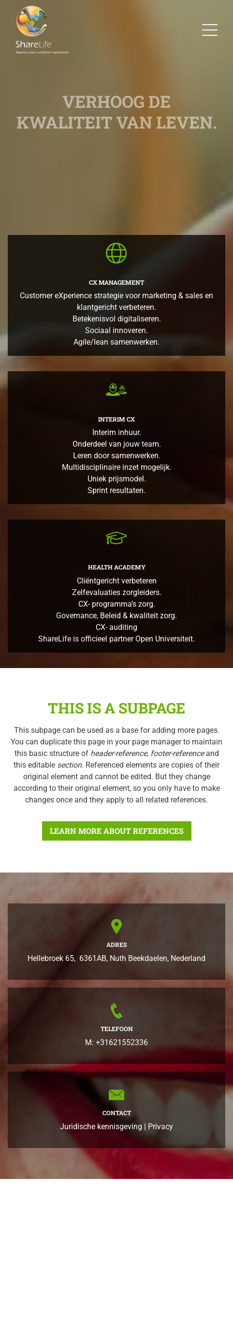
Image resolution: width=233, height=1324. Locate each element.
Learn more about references (117, 831)
